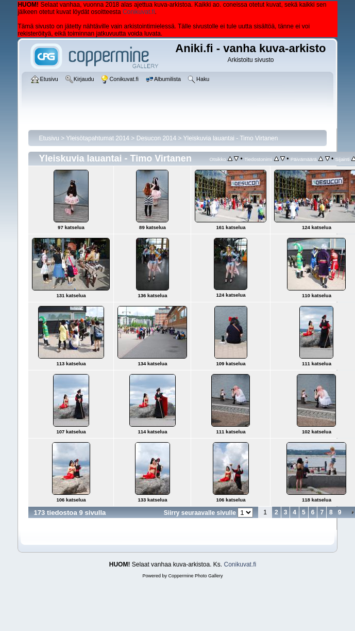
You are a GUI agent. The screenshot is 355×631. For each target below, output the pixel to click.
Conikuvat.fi (139, 11)
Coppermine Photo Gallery (195, 575)
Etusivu (49, 138)
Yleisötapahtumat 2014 (97, 138)
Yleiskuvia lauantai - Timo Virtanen (230, 138)
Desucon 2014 (156, 138)
